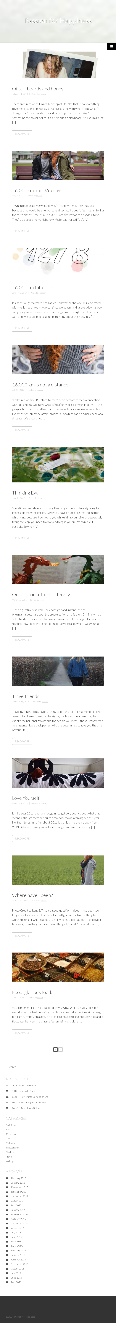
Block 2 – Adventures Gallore (25, 1108)
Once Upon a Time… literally (41, 594)
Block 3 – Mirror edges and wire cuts (29, 1102)
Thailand (10, 1152)
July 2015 (16, 1273)
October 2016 (18, 1218)
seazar (44, 94)
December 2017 (19, 1187)
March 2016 (17, 1246)
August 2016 (17, 1228)
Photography (12, 1147)
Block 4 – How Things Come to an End (29, 1096)
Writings (10, 1161)
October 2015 (18, 1259)
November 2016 (19, 1214)
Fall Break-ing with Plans (23, 1091)
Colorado (11, 1134)
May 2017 (16, 1205)
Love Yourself (26, 798)
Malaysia (10, 1143)
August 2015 (17, 1268)
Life (8, 1138)
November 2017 (19, 1191)
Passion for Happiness (58, 20)
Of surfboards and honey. (38, 88)
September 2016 (19, 1223)
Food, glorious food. (32, 992)
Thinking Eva (25, 493)
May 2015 (16, 1282)
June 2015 (16, 1277)
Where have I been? (32, 895)
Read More (23, 134)
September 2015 (19, 1264)
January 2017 (18, 1209)
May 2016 (16, 1241)
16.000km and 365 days (37, 190)
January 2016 (18, 1255)
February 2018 (18, 1178)
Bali (8, 1129)
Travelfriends (25, 696)
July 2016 (16, 1232)
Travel (9, 1156)
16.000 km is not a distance (40, 384)
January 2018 (18, 1182)
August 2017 (17, 1200)
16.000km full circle (32, 287)
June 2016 (16, 1237)
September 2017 (19, 1196)
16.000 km (11, 1125)
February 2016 (18, 1250)
